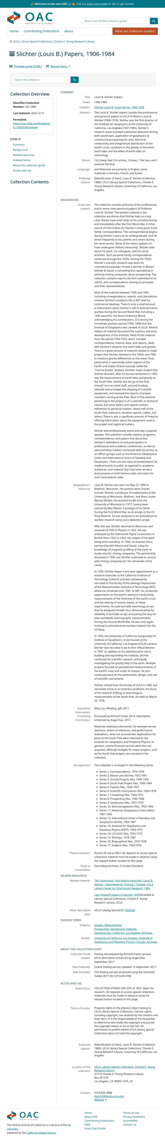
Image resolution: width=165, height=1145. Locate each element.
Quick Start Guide (95, 1128)
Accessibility (130, 1120)
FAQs (87, 1124)
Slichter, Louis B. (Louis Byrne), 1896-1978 (119, 107)
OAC (30, 18)
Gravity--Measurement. (108, 925)
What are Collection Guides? (135, 31)
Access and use (22, 170)
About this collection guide (29, 165)
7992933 (130, 910)
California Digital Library (41, 1133)
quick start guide (97, 4)
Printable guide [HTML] (28, 66)
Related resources (23, 155)
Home (14, 31)
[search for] (116, 21)
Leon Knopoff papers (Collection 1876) (117, 895)
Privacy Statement (134, 1117)
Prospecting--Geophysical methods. (115, 929)
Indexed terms (21, 160)
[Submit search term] (154, 21)
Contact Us (129, 1124)
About (68, 31)
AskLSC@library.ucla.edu (109, 1096)
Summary (18, 144)
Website (99, 1100)
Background (20, 150)
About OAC (91, 1117)
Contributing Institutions (41, 31)
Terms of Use (131, 1113)
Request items (59, 66)
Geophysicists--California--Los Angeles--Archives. (123, 933)
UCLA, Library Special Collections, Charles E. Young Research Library (54, 41)
